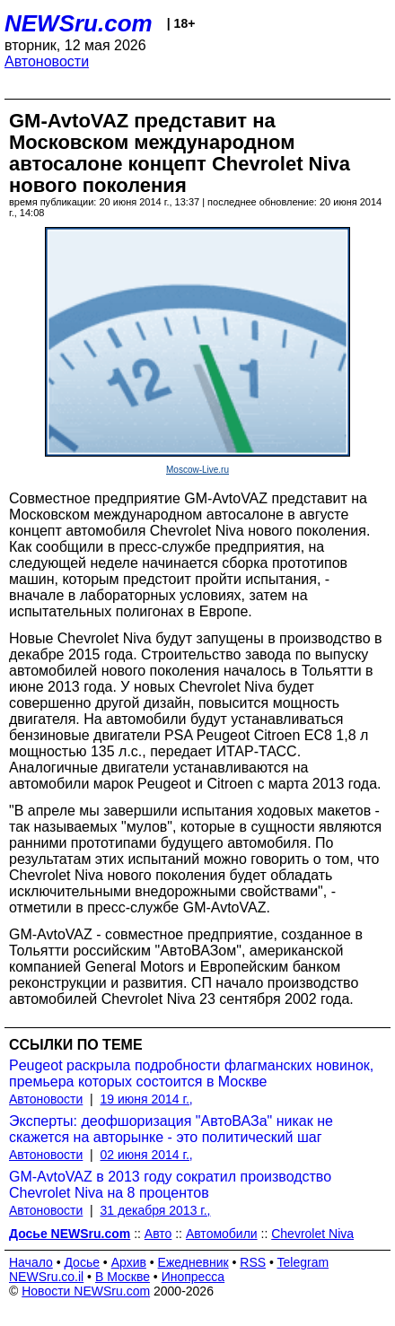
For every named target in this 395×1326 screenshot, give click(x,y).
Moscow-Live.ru (197, 470)
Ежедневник (193, 1262)
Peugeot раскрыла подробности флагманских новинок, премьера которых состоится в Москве (191, 1073)
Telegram (303, 1262)
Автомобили (222, 1233)
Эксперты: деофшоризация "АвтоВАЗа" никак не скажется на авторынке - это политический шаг (171, 1129)
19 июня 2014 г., (147, 1099)
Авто (158, 1233)
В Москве (122, 1276)
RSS (253, 1262)
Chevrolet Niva (312, 1233)
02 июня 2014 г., (147, 1154)
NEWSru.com (78, 23)
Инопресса (193, 1276)
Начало (31, 1262)
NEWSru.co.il (46, 1276)
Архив (128, 1262)
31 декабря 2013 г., (156, 1210)
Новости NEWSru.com (86, 1291)
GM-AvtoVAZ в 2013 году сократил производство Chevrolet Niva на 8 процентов (170, 1184)
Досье (82, 1262)
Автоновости (46, 61)
